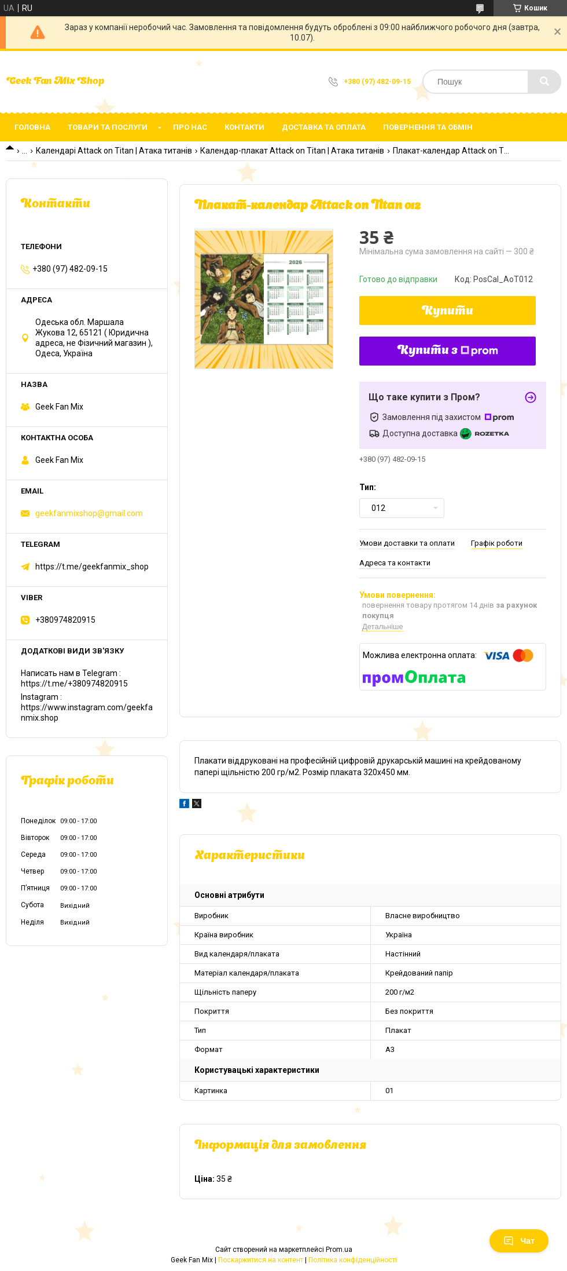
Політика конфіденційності (352, 1260)
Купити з (447, 351)
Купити (447, 311)
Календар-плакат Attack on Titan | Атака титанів (292, 150)
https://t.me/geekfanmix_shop (92, 566)
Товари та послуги (108, 127)
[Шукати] (544, 82)
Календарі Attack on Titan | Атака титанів (114, 150)
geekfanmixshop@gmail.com (89, 513)
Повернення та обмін (428, 127)
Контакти (244, 127)
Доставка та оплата (324, 127)
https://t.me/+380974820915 (74, 683)
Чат (519, 1241)
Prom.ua (339, 1250)
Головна (32, 127)
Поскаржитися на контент (260, 1260)
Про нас (190, 127)
